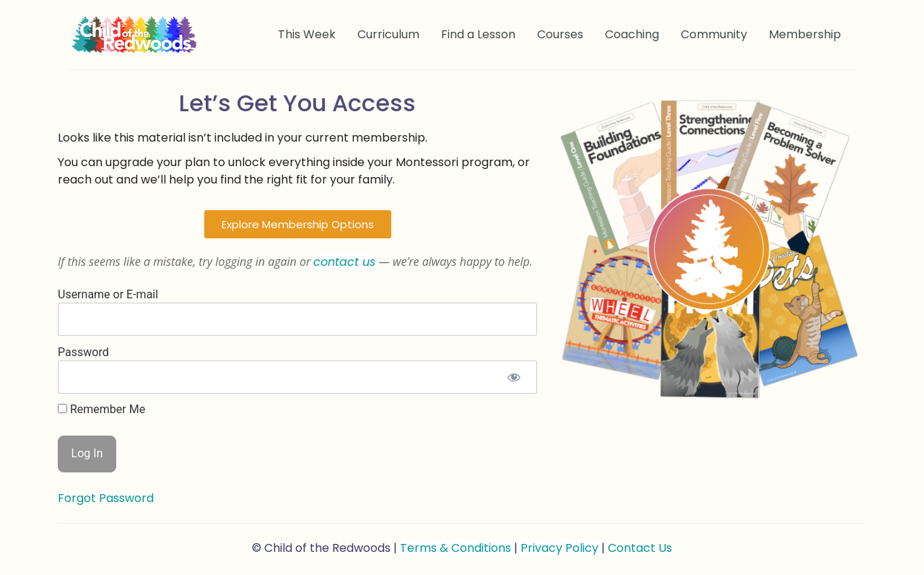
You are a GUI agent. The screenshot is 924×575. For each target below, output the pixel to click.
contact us (344, 262)
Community (714, 34)
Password (83, 351)
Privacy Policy (559, 548)
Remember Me (101, 409)
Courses (560, 34)
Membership (805, 34)
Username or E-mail (108, 294)
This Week (307, 34)
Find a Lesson (478, 34)
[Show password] (513, 377)
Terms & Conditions (455, 548)
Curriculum (388, 34)
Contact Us (640, 548)
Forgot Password (106, 498)
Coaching (632, 34)
